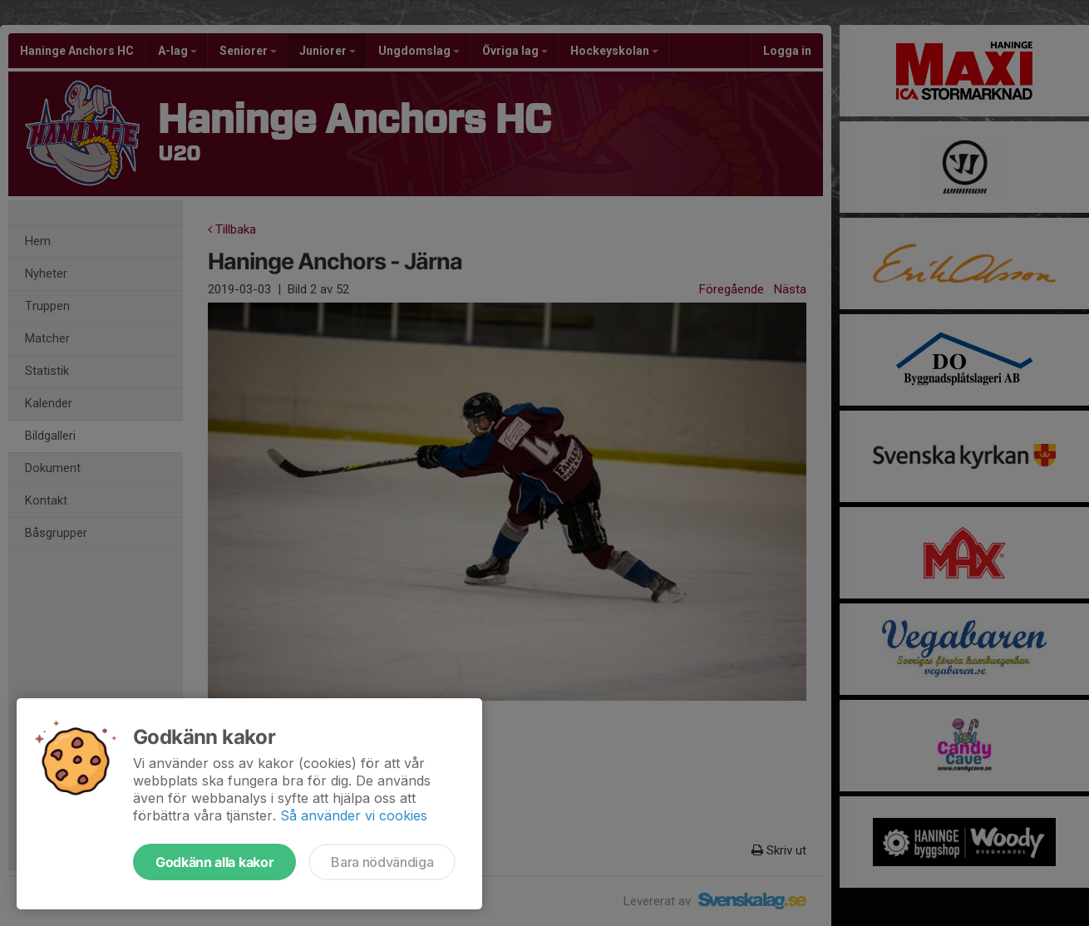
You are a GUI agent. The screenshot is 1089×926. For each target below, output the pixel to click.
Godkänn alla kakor (214, 862)
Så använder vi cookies (353, 815)
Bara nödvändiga (382, 862)
